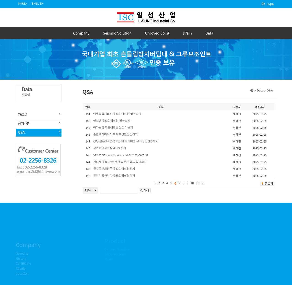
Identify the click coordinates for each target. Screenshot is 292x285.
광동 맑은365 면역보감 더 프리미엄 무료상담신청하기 (125, 141)
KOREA (22, 3)
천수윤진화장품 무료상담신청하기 (114, 168)
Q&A (21, 132)
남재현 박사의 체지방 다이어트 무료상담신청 (120, 154)
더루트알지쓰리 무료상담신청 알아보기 (117, 113)
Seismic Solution (117, 33)
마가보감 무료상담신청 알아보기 (113, 127)
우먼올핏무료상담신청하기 (109, 148)
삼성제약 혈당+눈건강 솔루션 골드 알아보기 (120, 161)
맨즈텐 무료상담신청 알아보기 (111, 120)
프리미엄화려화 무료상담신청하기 (114, 175)
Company (81, 33)
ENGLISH (37, 3)
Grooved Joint (157, 33)
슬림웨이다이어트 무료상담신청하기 (115, 134)
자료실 (22, 114)
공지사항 (24, 123)
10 (192, 183)
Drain (187, 33)
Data (209, 33)
